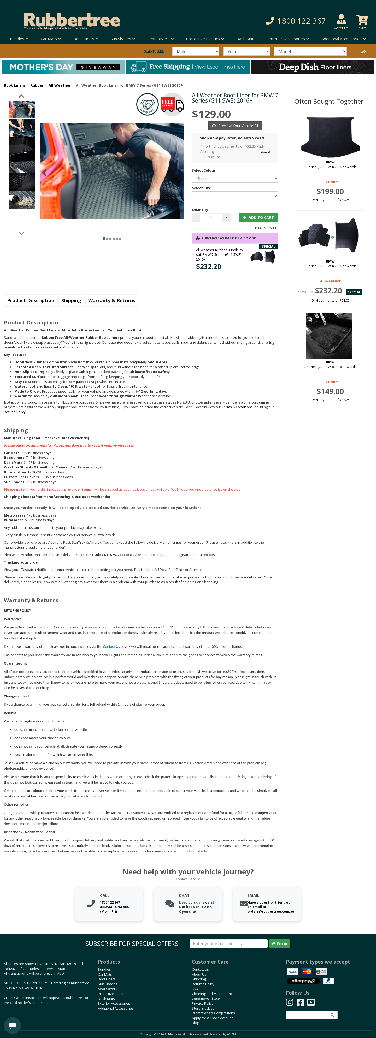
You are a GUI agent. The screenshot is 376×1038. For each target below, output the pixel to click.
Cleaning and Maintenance (213, 993)
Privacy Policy (202, 1003)
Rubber (37, 85)
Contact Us (111, 646)
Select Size (201, 188)
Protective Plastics (112, 993)
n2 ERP (231, 1034)
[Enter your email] (229, 943)
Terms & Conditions (237, 407)
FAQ (195, 988)
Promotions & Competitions (213, 1013)
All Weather (60, 85)
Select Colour (203, 170)
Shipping (71, 300)
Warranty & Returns (111, 300)
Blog (195, 1022)
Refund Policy (15, 412)
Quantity (200, 209)
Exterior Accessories (114, 1003)
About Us (199, 974)
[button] (269, 21)
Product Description (30, 300)
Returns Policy (203, 984)
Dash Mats (246, 38)
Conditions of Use (206, 998)
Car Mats (105, 974)
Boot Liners (14, 85)
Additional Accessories (116, 1008)
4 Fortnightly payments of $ (236, 151)
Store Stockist (203, 1008)
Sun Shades (107, 984)
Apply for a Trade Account (212, 1018)
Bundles (104, 969)
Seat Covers (107, 988)
